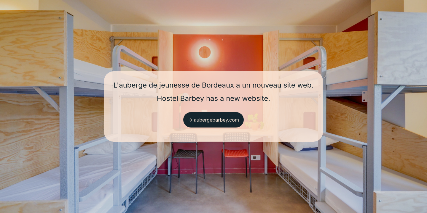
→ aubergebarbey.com (213, 120)
